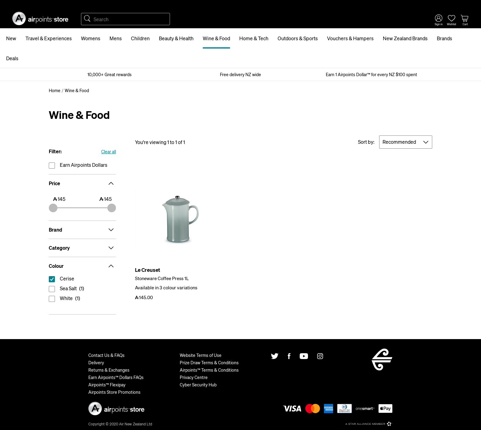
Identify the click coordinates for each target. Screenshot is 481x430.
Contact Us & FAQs (106, 355)
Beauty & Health (176, 38)
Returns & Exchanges (108, 370)
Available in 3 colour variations (166, 287)
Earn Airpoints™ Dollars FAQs (116, 377)
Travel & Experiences (48, 38)
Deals (12, 58)
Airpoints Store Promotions (114, 392)
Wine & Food (216, 38)
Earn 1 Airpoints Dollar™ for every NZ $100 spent (371, 74)
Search (87, 19)
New (11, 38)
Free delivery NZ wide (240, 74)
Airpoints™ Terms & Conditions (209, 370)
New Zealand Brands (405, 38)
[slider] (53, 208)
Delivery (96, 362)
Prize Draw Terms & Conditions (209, 362)
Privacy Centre (194, 377)
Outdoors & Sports (298, 38)
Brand (82, 230)
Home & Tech (253, 38)
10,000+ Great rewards (109, 74)
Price (82, 183)
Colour (82, 266)
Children (140, 38)
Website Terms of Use (200, 355)
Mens (116, 38)
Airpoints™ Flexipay (106, 384)
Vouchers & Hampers (350, 38)
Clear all (108, 151)
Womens (90, 38)
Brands (444, 38)
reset (82, 280)
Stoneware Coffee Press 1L (162, 278)
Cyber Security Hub (198, 384)
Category (82, 248)
